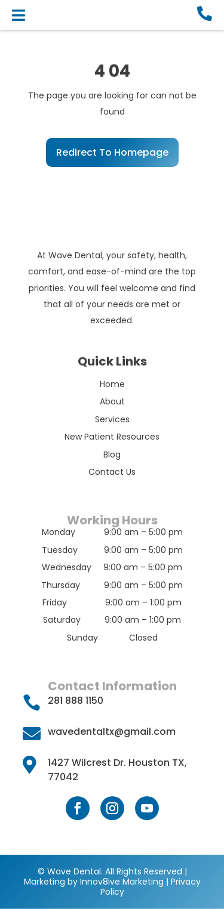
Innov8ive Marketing (123, 882)
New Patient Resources (112, 437)
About (112, 401)
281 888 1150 (75, 700)
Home (112, 384)
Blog (112, 454)
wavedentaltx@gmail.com (112, 731)
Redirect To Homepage (112, 152)
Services (112, 419)
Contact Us (112, 472)
